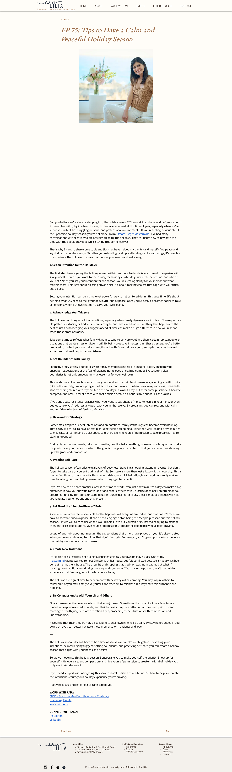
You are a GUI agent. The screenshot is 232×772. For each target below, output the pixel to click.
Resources (168, 752)
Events (129, 749)
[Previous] (71, 731)
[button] (162, 6)
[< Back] (72, 19)
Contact (167, 754)
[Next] (163, 731)
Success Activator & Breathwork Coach (56, 9)
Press (165, 749)
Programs (131, 747)
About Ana (168, 747)
